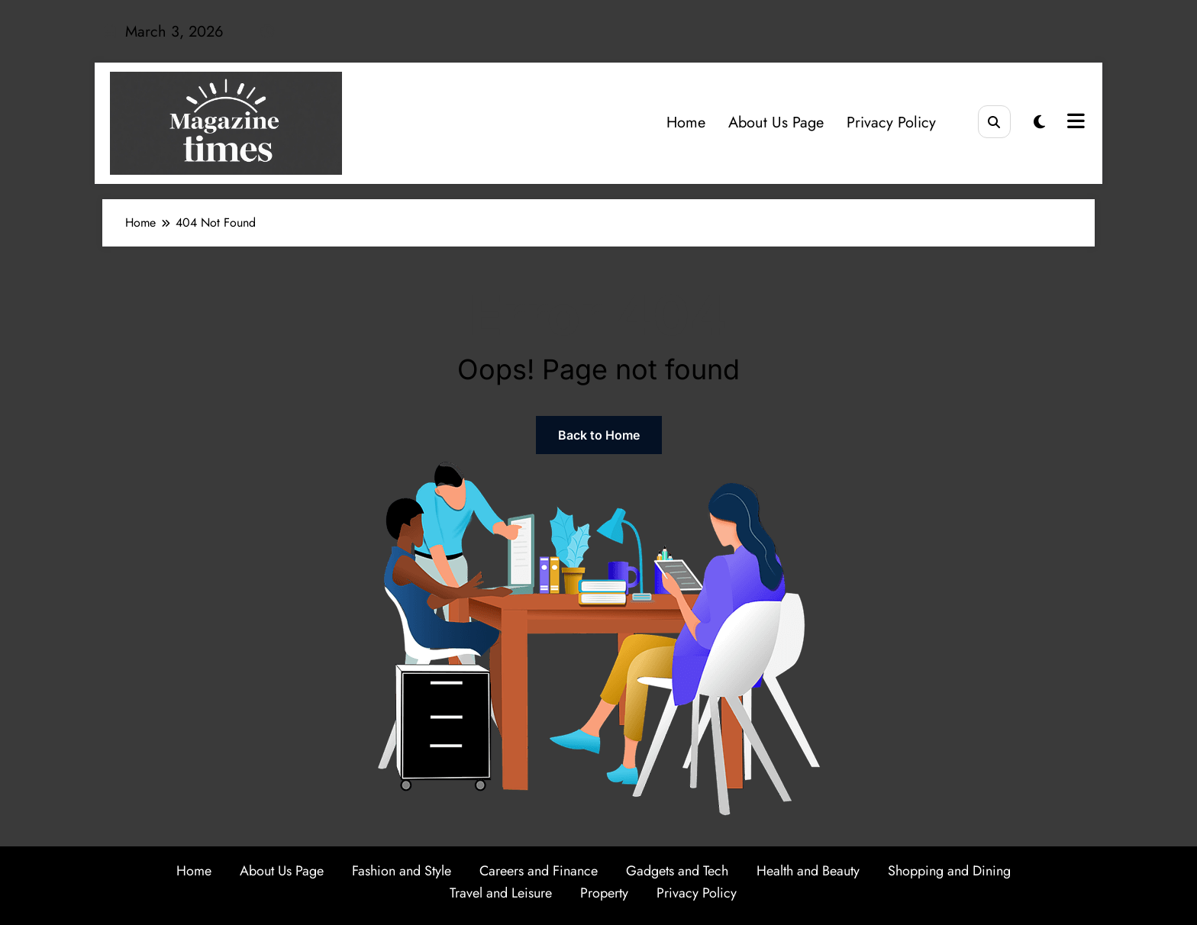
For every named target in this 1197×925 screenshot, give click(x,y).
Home (685, 122)
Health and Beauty (808, 871)
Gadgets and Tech (677, 871)
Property (604, 893)
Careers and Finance (538, 871)
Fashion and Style (401, 871)
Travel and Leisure (501, 893)
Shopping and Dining (949, 871)
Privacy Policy (891, 122)
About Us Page (776, 122)
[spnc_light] (1039, 122)
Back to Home (599, 435)
